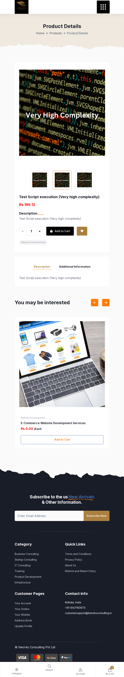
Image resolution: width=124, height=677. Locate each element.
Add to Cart (62, 439)
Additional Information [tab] (74, 266)
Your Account (23, 603)
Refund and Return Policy (80, 571)
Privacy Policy (73, 559)
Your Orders (22, 609)
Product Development (28, 576)
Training (19, 571)
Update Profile (23, 626)
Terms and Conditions (78, 553)
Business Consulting (27, 553)
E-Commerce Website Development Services (53, 423)
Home (40, 33)
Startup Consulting (26, 559)
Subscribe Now (97, 516)
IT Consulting (22, 565)
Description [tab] (42, 266)
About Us (70, 565)
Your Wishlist (22, 614)
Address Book (23, 620)
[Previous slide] (94, 302)
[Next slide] (105, 302)
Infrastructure (23, 582)
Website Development (33, 242)
